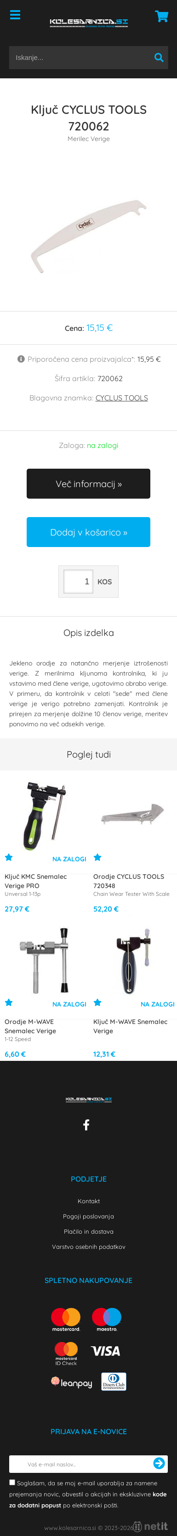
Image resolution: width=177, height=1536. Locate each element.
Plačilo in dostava (89, 1231)
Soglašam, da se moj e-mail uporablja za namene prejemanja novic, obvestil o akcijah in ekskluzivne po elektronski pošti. (88, 1494)
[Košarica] (159, 16)
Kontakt (89, 1201)
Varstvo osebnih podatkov (89, 1246)
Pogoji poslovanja (88, 1216)
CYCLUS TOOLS (122, 397)
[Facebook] (88, 1126)
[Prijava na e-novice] (159, 1464)
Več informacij (85, 483)
